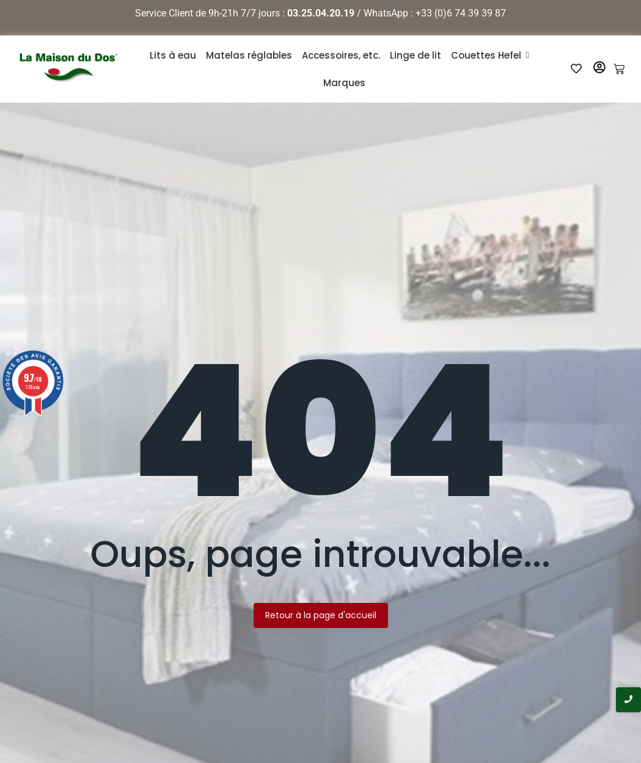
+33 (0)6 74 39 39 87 (461, 13)
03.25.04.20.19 (320, 13)
